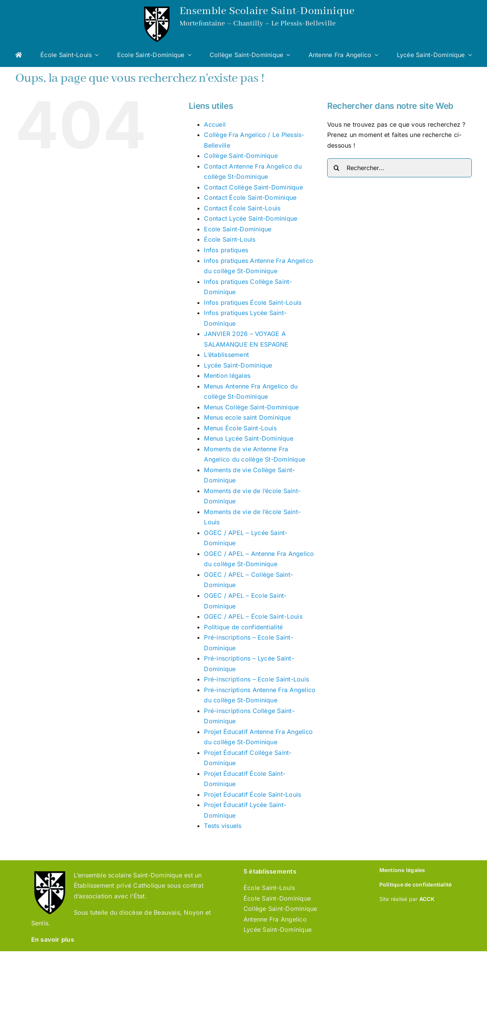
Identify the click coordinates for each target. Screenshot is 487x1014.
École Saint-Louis (229, 239)
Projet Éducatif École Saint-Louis (252, 794)
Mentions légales (402, 870)
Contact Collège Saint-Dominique (253, 187)
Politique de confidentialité (243, 627)
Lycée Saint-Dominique (238, 365)
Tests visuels (222, 825)
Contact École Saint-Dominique (250, 197)
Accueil (215, 124)
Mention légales (227, 375)
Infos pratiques (226, 250)
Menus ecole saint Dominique (247, 417)
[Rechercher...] (399, 167)
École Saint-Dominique (277, 898)
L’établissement (226, 354)
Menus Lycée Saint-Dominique (248, 438)
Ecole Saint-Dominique (237, 229)
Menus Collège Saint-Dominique (251, 407)
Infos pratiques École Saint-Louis (252, 302)
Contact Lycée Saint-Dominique (250, 218)
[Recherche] (336, 167)
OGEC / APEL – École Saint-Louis (253, 616)
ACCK (426, 899)
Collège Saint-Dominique (241, 155)
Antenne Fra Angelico (275, 919)
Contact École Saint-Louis (242, 208)
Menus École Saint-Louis (240, 428)
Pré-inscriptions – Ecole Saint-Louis (256, 679)
